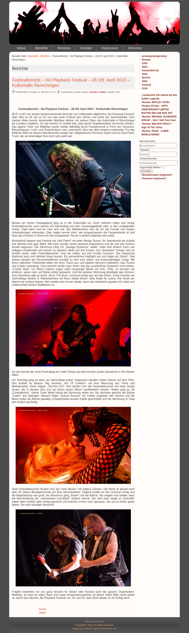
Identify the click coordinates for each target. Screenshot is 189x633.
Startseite (33, 56)
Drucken (94, 92)
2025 (144, 63)
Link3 (101, 621)
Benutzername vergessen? (157, 174)
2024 (144, 66)
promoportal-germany (154, 56)
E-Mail (103, 92)
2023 (144, 81)
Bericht (146, 77)
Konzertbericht (150, 70)
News (21, 48)
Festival (146, 84)
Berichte (41, 48)
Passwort (145, 150)
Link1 (87, 621)
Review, (146, 59)
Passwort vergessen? (154, 178)
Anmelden (146, 171)
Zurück (42, 609)
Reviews (63, 48)
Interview (135, 48)
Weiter (42, 612)
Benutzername (147, 141)
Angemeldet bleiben (150, 167)
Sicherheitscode (148, 158)
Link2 (94, 621)
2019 (144, 74)
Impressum (109, 48)
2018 (144, 88)
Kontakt (86, 48)
